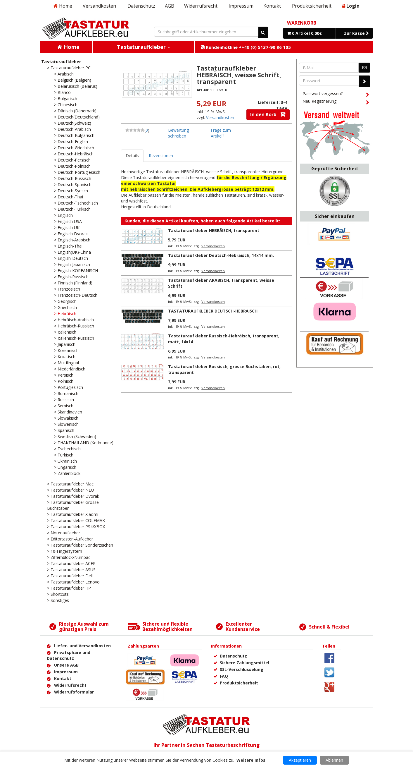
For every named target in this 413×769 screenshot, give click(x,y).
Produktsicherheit (311, 6)
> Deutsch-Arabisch (72, 129)
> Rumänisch (66, 393)
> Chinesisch (65, 104)
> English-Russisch (71, 276)
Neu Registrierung (336, 102)
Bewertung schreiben (178, 133)
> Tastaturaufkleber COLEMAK (76, 520)
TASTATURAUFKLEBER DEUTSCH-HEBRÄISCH (213, 311)
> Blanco (62, 92)
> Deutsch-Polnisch (72, 166)
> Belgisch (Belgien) (72, 80)
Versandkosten (99, 6)
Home (62, 6)
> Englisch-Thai (68, 246)
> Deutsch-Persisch (72, 160)
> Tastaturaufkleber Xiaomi (72, 514)
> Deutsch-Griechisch (74, 147)
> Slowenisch (66, 424)
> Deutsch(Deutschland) (77, 117)
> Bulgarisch (65, 98)
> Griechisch (65, 307)
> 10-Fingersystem (64, 551)
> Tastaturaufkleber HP (69, 588)
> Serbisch (63, 405)
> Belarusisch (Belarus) (75, 86)
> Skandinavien (68, 412)
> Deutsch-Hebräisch (74, 154)
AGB (169, 6)
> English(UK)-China (72, 252)
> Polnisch (63, 381)
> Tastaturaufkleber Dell (70, 576)
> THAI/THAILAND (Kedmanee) (83, 442)
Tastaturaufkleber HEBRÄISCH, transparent (213, 230)
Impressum (241, 6)
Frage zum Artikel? (221, 133)
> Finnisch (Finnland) (73, 283)
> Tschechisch (67, 449)
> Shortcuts (58, 594)
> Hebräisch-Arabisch (74, 319)
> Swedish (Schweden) (75, 436)
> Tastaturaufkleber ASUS (71, 569)
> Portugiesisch (68, 387)
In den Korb (268, 114)
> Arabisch (64, 74)
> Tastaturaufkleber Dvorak (73, 496)
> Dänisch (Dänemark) (75, 111)
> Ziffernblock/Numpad (69, 557)
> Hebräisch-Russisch (74, 326)
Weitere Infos (250, 760)
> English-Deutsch (71, 258)
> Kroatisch (64, 356)
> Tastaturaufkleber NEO (70, 490)
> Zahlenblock (67, 473)
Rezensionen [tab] (161, 155)
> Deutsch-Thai (68, 197)
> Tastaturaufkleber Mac (70, 484)
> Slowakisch (66, 418)
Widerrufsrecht (200, 6)
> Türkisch (63, 455)
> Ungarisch (65, 467)
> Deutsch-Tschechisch (76, 203)
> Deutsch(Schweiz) (72, 123)
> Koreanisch (66, 350)
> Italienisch (65, 332)
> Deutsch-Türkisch (72, 209)
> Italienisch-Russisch (74, 338)
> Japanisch (64, 344)
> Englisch (63, 215)
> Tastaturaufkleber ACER (71, 563)
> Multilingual (66, 362)
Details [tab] (132, 155)
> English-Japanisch (72, 264)
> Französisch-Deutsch (75, 295)
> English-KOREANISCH (76, 270)
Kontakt (272, 6)
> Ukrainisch (65, 461)
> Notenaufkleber (63, 532)
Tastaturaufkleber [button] (143, 46)
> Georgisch (65, 301)
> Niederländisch (69, 369)
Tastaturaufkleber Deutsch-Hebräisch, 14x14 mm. (221, 255)
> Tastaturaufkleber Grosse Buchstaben (73, 505)
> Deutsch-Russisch (72, 178)
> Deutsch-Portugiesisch (77, 172)
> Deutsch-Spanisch (72, 184)
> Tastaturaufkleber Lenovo (73, 582)
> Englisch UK (67, 227)
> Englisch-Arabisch (72, 240)
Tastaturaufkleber (61, 61)
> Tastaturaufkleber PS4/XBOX (76, 526)
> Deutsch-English (71, 141)
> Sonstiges (58, 600)
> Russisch (64, 399)
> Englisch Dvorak (71, 233)
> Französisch (67, 289)
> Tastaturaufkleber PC (69, 68)
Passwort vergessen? (336, 94)
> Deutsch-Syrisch (71, 190)
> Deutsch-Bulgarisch (74, 135)
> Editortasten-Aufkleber (70, 539)
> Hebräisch (65, 313)
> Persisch (63, 375)
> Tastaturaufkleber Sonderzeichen (80, 545)
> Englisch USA (68, 221)
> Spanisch (64, 430)
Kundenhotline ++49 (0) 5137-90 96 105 (246, 47)
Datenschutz (141, 6)
